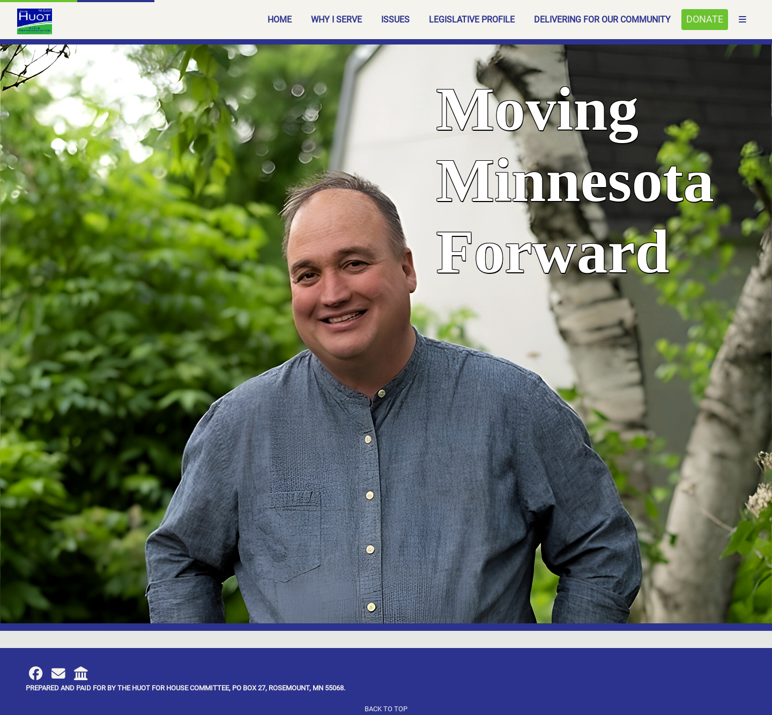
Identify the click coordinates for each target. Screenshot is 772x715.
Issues (395, 19)
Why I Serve (336, 19)
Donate (704, 19)
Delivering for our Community (602, 19)
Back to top (386, 709)
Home (280, 19)
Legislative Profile (472, 19)
